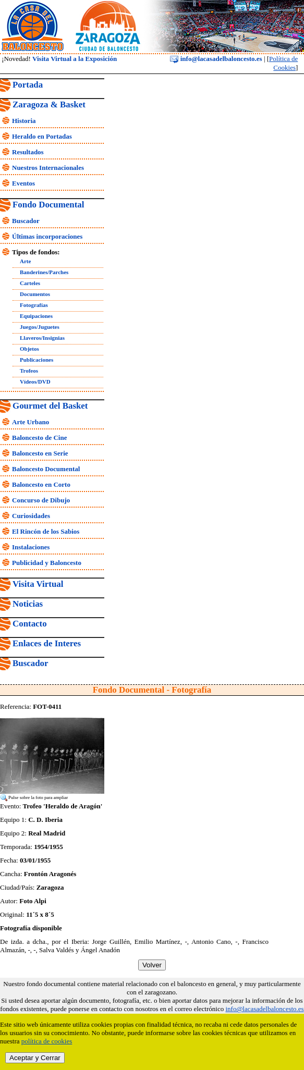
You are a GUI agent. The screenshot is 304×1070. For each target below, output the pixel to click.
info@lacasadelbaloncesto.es (216, 59)
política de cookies (46, 1041)
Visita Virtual (38, 584)
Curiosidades (31, 516)
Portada (28, 85)
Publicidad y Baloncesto (46, 563)
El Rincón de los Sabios (45, 531)
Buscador (26, 221)
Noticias (28, 604)
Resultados (28, 152)
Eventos (23, 183)
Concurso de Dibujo (41, 500)
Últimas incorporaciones (47, 236)
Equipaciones (36, 316)
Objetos (29, 349)
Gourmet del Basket (50, 406)
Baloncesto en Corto (41, 484)
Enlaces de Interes (47, 643)
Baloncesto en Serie (40, 453)
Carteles (30, 283)
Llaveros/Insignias (42, 338)
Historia (24, 121)
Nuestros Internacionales (48, 167)
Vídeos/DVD (35, 381)
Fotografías (34, 305)
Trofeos (29, 370)
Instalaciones (31, 547)
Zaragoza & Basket (49, 104)
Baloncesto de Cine (39, 437)
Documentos (35, 294)
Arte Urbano (30, 422)
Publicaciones (36, 359)
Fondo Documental (48, 205)
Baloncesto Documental (46, 469)
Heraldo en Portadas (42, 136)
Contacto (30, 624)
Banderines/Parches (44, 272)
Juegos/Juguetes (39, 327)
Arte (25, 261)
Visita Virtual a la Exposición (74, 59)
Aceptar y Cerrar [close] (34, 1058)
